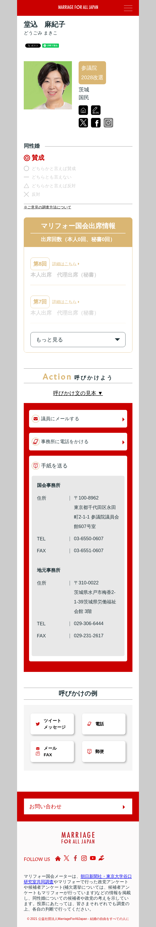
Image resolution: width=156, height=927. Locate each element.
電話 (99, 724)
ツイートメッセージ (55, 723)
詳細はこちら (64, 264)
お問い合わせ (45, 806)
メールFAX (50, 751)
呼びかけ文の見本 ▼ (78, 393)
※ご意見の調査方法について (47, 207)
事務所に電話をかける (65, 441)
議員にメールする (60, 418)
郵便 (99, 751)
